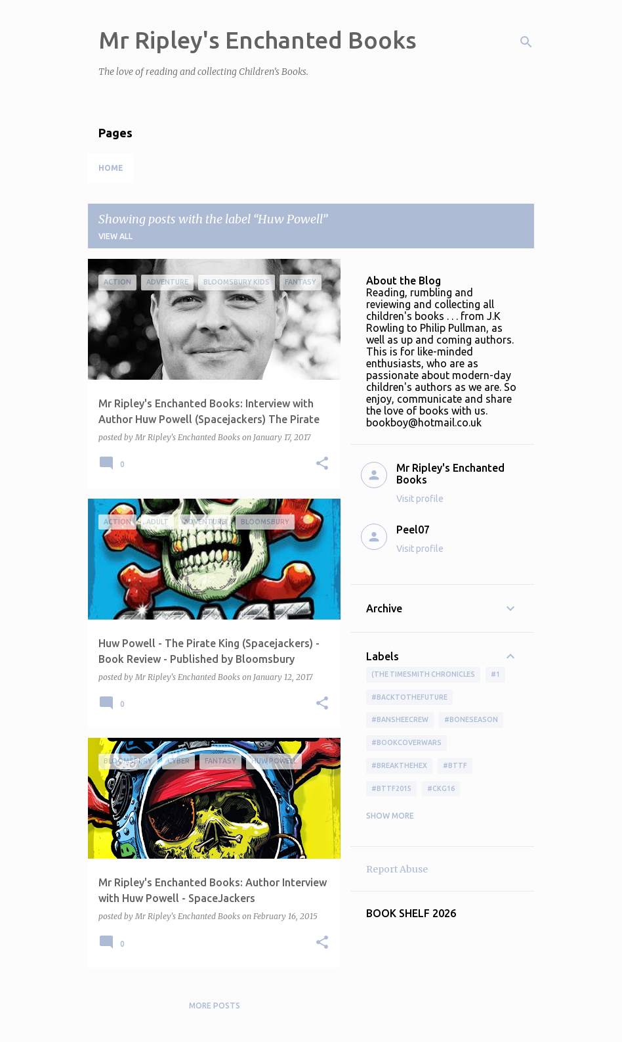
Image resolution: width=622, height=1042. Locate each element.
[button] (322, 464)
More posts (214, 1005)
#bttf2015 (391, 788)
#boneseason (471, 719)
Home (110, 168)
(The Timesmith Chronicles (423, 674)
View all (115, 236)
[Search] (526, 42)
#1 (495, 674)
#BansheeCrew (399, 719)
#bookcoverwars (406, 742)
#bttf (455, 765)
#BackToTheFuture (409, 697)
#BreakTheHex (399, 765)
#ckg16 (441, 788)
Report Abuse (397, 869)
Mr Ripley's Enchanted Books (257, 39)
